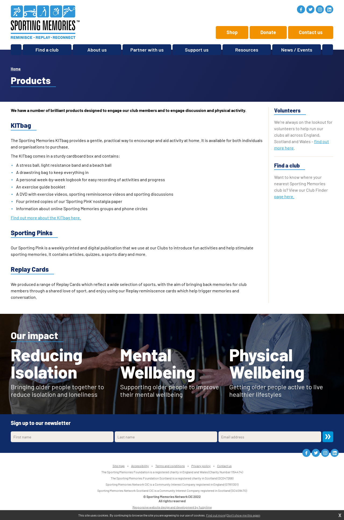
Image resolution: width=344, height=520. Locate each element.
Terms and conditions (170, 466)
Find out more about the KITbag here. (46, 217)
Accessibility (140, 466)
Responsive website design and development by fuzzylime (172, 507)
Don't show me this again (243, 515)
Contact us (310, 32)
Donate (268, 32)
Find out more (215, 515)
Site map (119, 466)
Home (16, 69)
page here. (284, 196)
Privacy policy (201, 466)
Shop (232, 32)
